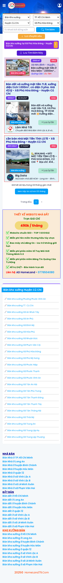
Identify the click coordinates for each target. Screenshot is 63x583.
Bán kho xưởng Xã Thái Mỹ (19, 417)
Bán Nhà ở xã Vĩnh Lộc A (17, 476)
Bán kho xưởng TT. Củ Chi (18, 305)
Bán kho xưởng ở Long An (17, 538)
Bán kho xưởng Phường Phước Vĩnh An (25, 298)
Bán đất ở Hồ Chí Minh (15, 496)
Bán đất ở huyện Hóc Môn (17, 507)
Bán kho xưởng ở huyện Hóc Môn (22, 545)
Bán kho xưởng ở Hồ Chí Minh (19, 534)
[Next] (41, 201)
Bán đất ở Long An (13, 499)
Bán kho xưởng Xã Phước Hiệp (20, 364)
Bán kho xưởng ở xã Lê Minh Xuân (22, 560)
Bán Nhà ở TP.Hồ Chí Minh (18, 457)
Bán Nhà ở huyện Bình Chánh (20, 465)
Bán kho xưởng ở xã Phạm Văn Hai (22, 564)
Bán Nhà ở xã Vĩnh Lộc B (16, 480)
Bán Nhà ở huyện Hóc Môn (18, 469)
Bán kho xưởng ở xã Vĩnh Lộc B (20, 557)
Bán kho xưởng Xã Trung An (20, 423)
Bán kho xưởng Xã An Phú (18, 318)
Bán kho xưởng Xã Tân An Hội (20, 384)
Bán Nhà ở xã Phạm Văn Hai (19, 488)
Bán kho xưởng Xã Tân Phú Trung (22, 391)
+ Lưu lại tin (47, 122)
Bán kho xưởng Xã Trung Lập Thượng (24, 437)
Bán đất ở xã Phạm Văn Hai (18, 526)
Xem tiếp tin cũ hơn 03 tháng (31, 191)
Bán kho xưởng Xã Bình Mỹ (19, 325)
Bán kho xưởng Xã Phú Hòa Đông (22, 351)
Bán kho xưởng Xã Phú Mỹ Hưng (21, 358)
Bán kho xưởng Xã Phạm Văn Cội (22, 344)
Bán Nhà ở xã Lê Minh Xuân (18, 484)
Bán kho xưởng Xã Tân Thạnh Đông (24, 397)
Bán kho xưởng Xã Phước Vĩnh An (22, 377)
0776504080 (46, 272)
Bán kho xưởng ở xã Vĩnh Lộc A (20, 553)
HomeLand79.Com (37, 572)
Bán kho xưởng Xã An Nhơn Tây (21, 312)
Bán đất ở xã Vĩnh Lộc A (16, 515)
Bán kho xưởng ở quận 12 (17, 549)
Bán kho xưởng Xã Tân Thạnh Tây (23, 404)
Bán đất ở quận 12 (13, 511)
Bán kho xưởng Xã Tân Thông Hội (22, 410)
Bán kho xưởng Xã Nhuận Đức (21, 338)
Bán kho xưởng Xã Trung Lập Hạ (21, 430)
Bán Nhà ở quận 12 (13, 472)
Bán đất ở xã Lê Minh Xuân (18, 522)
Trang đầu (26, 201)
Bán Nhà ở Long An (14, 461)
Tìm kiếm (47, 29)
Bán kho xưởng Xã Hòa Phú (19, 331)
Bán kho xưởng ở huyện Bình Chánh (23, 541)
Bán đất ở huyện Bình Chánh (19, 503)
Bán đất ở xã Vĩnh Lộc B (16, 518)
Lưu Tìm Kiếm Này (31, 52)
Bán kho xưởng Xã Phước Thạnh (21, 371)
